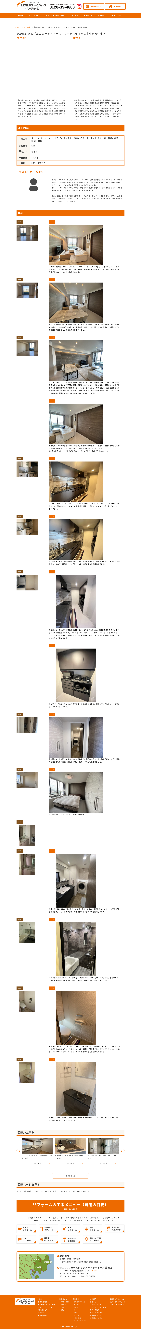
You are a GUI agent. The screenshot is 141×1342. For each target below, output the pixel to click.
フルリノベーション (80, 1320)
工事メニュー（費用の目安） (55, 15)
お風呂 (76, 1307)
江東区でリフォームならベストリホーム (74, 1191)
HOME (20, 15)
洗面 (75, 1312)
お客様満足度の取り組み (46, 1304)
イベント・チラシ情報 (98, 1307)
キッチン (63, 1304)
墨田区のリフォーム (117, 1299)
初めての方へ (34, 15)
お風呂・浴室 (65, 1301)
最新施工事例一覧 (79, 1301)
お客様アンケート (96, 1315)
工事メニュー (64, 1299)
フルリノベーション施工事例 (45, 1191)
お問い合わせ (42, 1315)
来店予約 (41, 1312)
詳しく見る (37, 1163)
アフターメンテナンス (46, 1307)
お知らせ (93, 1302)
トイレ (63, 1307)
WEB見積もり (43, 1310)
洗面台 (63, 1310)
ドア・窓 (76, 1315)
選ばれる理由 (42, 1302)
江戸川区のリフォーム (118, 1302)
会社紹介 (101, 15)
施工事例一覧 (70, 1175)
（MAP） (94, 1271)
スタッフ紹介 (95, 1310)
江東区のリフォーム (117, 1304)
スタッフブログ (116, 15)
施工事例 (75, 15)
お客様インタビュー (97, 1318)
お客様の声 (88, 15)
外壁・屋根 (77, 1318)
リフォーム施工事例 (24, 1191)
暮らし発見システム (97, 1312)
